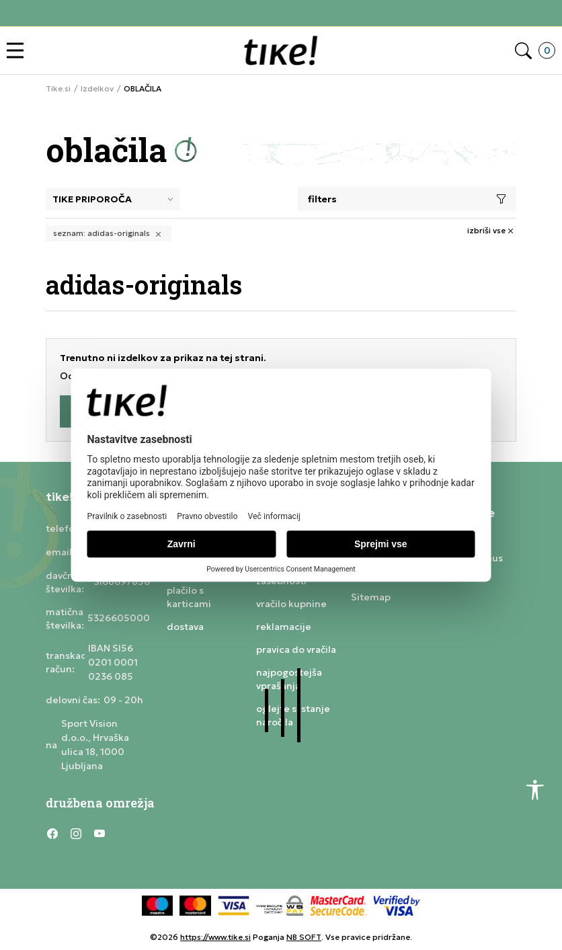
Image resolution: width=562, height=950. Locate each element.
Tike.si (58, 88)
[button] (18, 51)
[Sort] (113, 199)
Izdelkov (97, 88)
